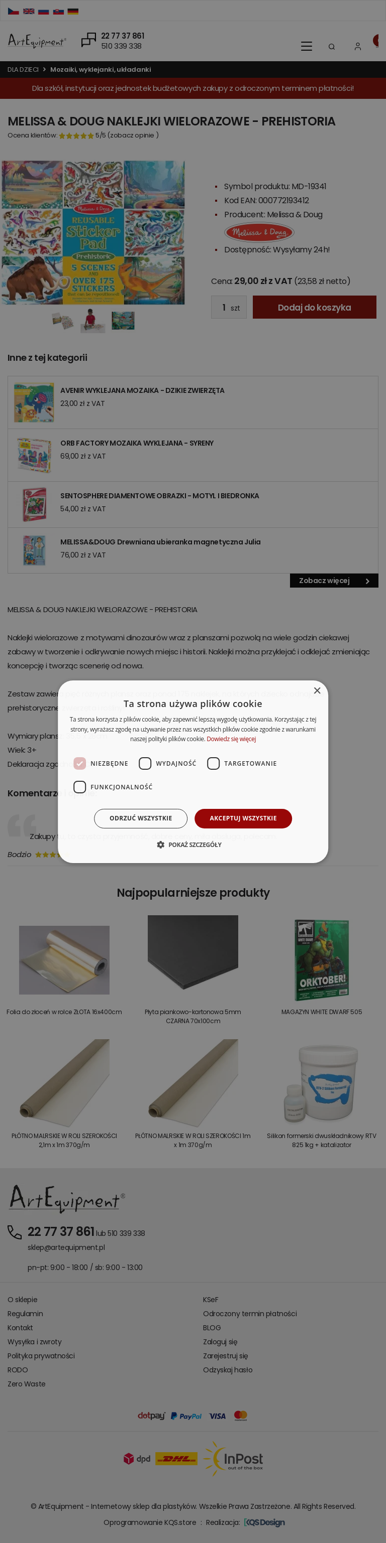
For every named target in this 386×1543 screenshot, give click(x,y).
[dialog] (193, 771)
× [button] (317, 690)
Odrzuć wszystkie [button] (141, 818)
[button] (192, 844)
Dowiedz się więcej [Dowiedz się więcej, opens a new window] (231, 739)
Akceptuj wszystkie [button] (243, 818)
